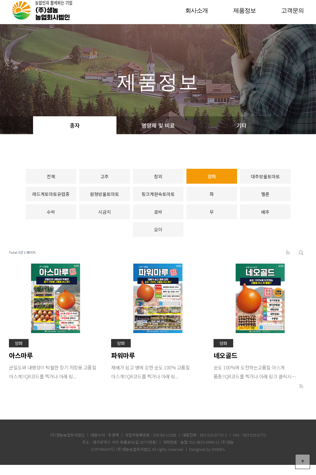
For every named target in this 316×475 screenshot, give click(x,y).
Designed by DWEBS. (207, 459)
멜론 (265, 198)
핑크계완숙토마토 (158, 198)
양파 (212, 177)
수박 (51, 218)
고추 (104, 177)
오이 (158, 238)
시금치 (104, 218)
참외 (158, 177)
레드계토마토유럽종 (50, 198)
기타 (241, 125)
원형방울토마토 (104, 198)
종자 (75, 125)
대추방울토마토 (265, 177)
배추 (265, 218)
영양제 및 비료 (158, 125)
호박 (158, 218)
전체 (51, 177)
